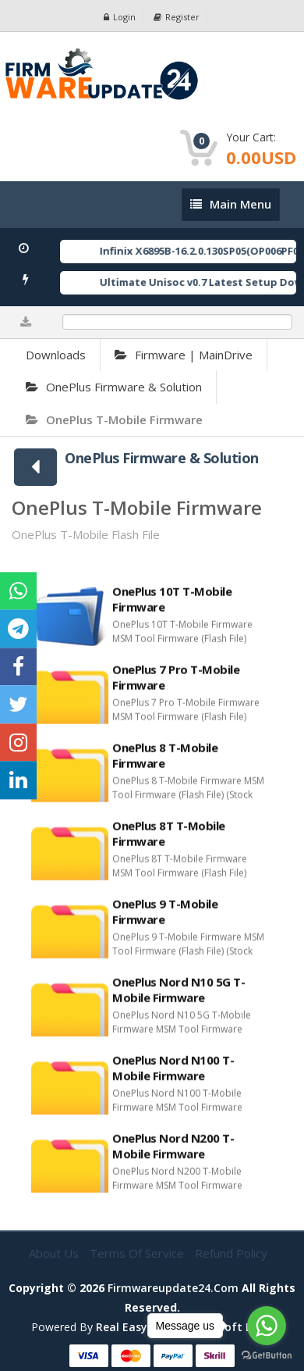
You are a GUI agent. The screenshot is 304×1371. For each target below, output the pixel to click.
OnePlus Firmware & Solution (114, 387)
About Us (55, 1253)
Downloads (56, 354)
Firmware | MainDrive (184, 354)
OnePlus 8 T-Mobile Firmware (164, 762)
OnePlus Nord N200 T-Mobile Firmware (173, 1153)
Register (177, 17)
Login (120, 17)
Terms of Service (138, 1253)
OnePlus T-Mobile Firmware (114, 419)
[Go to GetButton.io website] (267, 1355)
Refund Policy (231, 1253)
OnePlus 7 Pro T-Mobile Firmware (175, 684)
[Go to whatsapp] (266, 1325)
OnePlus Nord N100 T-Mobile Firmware (173, 1075)
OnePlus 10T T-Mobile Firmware (172, 606)
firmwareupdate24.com (173, 1287)
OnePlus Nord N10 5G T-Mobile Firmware (178, 996)
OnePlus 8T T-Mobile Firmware (168, 840)
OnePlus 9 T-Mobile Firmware (164, 918)
